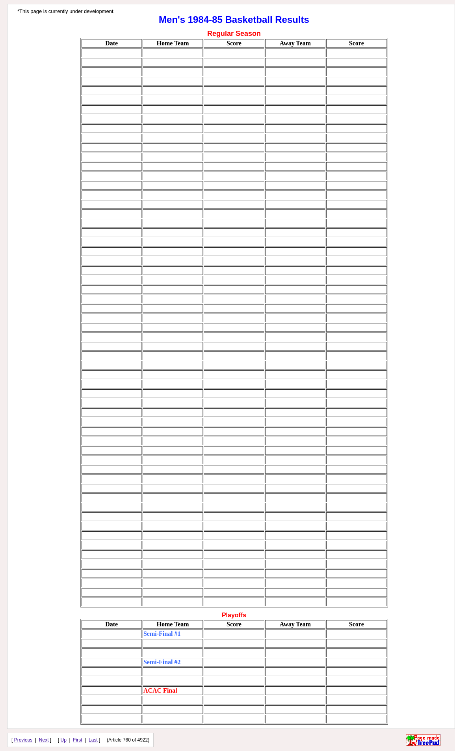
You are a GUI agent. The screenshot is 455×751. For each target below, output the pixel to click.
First (77, 740)
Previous (23, 740)
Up (64, 740)
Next (44, 740)
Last (93, 740)
